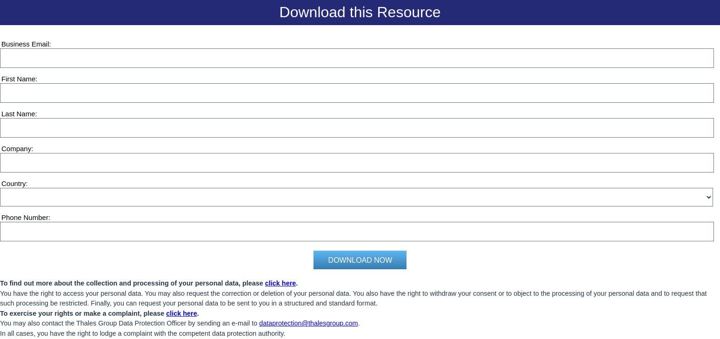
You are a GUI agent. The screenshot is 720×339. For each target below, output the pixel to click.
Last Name (18, 114)
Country (13, 183)
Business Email (25, 44)
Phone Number (24, 217)
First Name (18, 79)
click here (280, 283)
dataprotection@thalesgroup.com (308, 323)
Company (16, 149)
